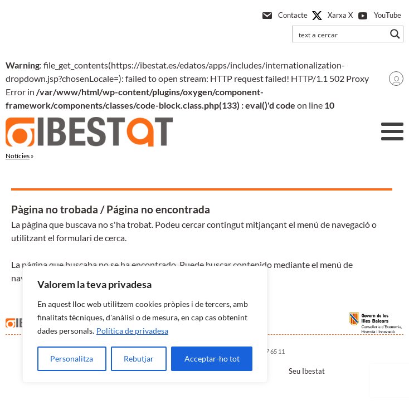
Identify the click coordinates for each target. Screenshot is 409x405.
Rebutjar (139, 358)
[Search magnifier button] (395, 34)
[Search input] (340, 34)
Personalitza (71, 358)
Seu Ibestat (307, 371)
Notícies (18, 156)
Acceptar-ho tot (212, 358)
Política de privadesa (132, 330)
